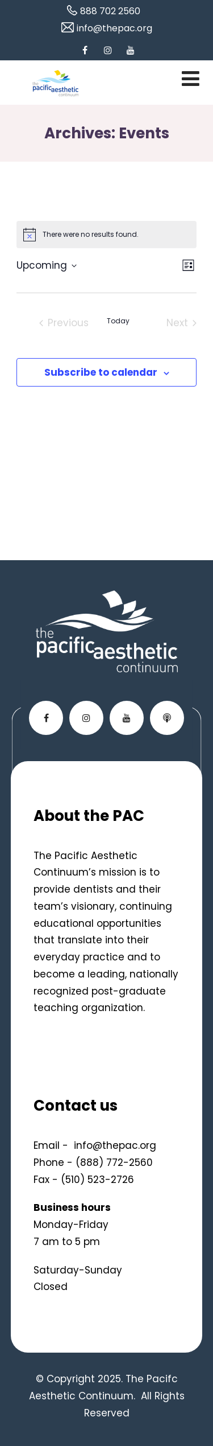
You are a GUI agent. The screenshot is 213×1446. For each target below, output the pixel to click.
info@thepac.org (115, 1145)
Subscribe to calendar (100, 372)
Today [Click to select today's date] (118, 321)
